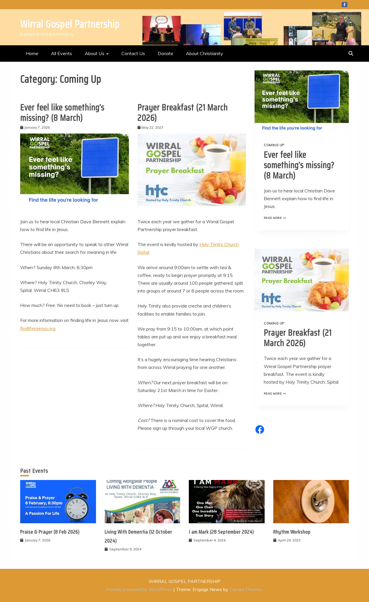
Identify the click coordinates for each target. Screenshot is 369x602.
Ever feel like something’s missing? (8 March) (62, 113)
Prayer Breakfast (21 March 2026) (183, 113)
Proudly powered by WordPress (139, 589)
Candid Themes (245, 589)
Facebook (344, 4)
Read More (276, 218)
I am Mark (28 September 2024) (221, 532)
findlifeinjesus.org (37, 328)
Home (32, 53)
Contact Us (133, 53)
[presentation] (302, 101)
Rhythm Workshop (291, 532)
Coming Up (274, 145)
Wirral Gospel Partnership (70, 24)
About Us (94, 53)
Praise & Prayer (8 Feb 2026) (50, 532)
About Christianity (204, 53)
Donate (165, 53)
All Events (61, 53)
